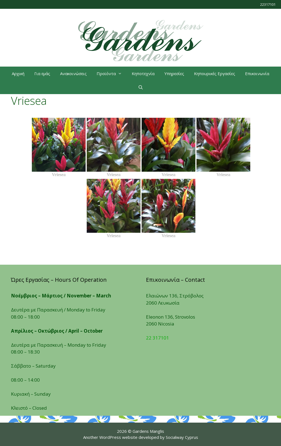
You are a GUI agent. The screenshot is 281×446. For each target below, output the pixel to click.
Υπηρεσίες (174, 73)
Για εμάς (42, 73)
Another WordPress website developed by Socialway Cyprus (140, 437)
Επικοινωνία (257, 73)
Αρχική (18, 73)
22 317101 (157, 338)
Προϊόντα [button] (112, 73)
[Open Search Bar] (140, 87)
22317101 (268, 4)
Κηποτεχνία (143, 73)
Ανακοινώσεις (73, 73)
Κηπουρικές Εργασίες (214, 73)
